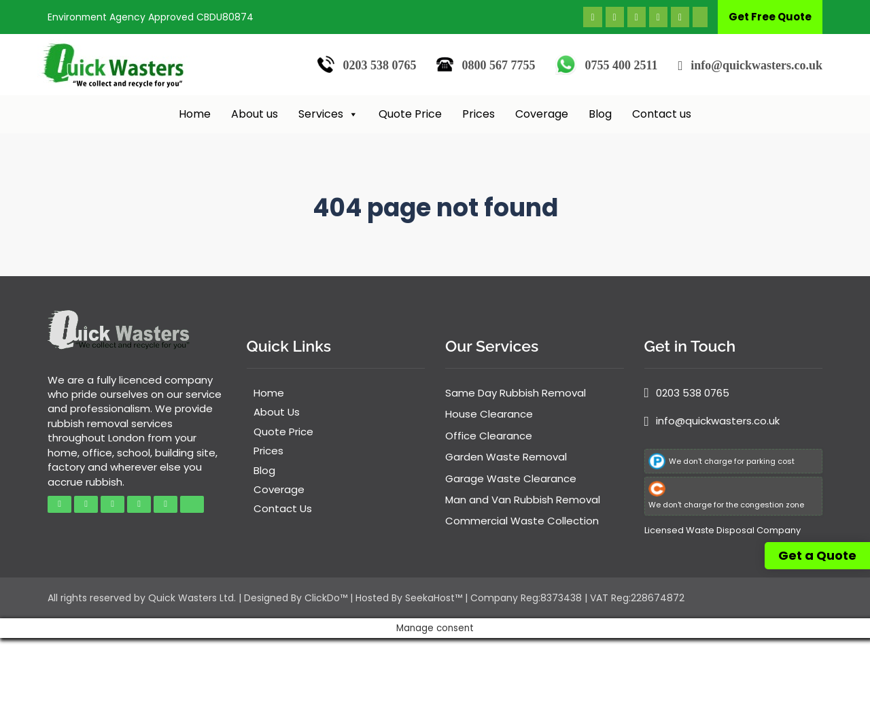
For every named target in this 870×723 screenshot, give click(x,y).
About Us (277, 412)
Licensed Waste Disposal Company (722, 530)
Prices (478, 114)
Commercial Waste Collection (522, 521)
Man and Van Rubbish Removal (522, 499)
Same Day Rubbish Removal (515, 393)
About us (254, 114)
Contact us (661, 114)
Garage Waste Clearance (510, 478)
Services (328, 114)
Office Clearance (488, 435)
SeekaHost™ (433, 598)
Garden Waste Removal (506, 457)
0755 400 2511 (621, 65)
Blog (600, 114)
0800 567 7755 (498, 65)
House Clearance (489, 414)
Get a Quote (817, 555)
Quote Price (410, 114)
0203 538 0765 (379, 65)
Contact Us (283, 508)
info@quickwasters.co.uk (756, 65)
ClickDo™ (325, 598)
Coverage (541, 114)
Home (195, 114)
